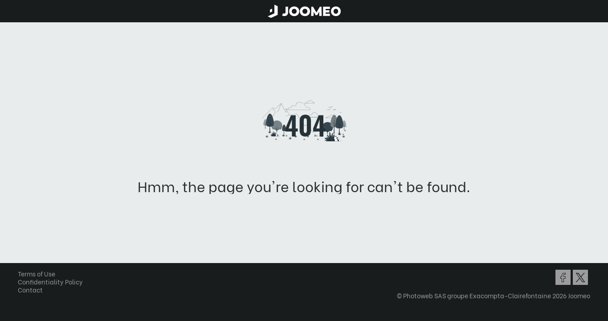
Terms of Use (39, 273)
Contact (33, 289)
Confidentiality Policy (53, 281)
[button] (23, 275)
